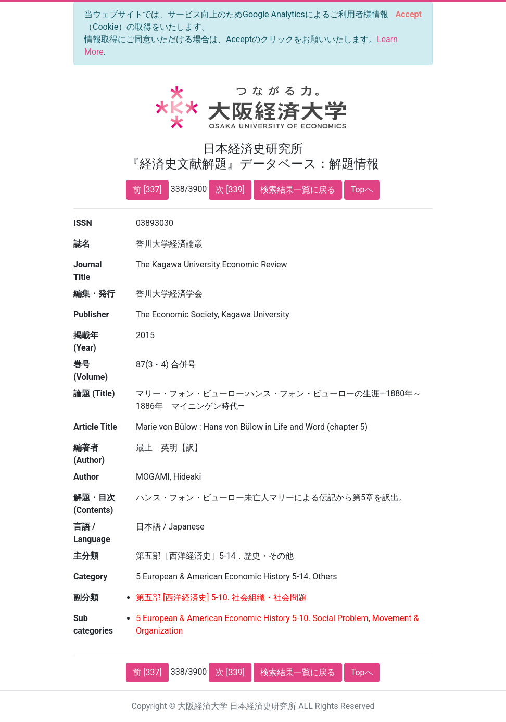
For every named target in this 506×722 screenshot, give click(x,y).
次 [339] (230, 190)
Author (86, 477)
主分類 (85, 556)
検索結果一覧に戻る (297, 190)
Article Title (95, 427)
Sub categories (93, 624)
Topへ (362, 190)
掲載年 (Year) (85, 341)
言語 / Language (91, 533)
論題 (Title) (94, 393)
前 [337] (147, 190)
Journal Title (87, 271)
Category (90, 577)
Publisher (91, 314)
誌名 (81, 244)
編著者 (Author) (89, 454)
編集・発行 (94, 294)
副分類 (85, 597)
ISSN (82, 223)
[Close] (408, 14)
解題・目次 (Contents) (94, 504)
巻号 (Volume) (90, 370)
